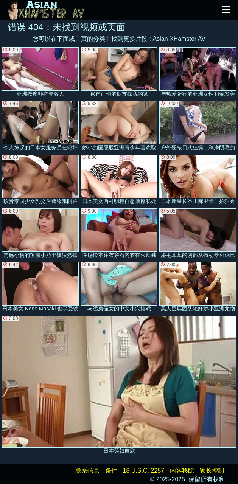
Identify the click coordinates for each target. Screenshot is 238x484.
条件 (111, 470)
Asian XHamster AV (179, 39)
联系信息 (87, 470)
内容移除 (182, 470)
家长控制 (212, 470)
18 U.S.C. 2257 (143, 470)
